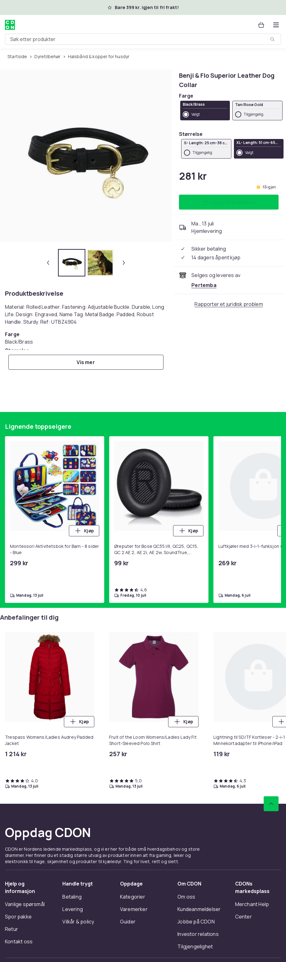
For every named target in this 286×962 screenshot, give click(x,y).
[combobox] (143, 39)
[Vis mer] (85, 362)
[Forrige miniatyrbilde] (48, 262)
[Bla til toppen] (271, 803)
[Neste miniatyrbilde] (123, 262)
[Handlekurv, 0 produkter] (261, 24)
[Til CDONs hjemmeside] (10, 24)
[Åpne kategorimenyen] (276, 24)
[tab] (71, 262)
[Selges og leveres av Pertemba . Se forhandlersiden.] (204, 285)
